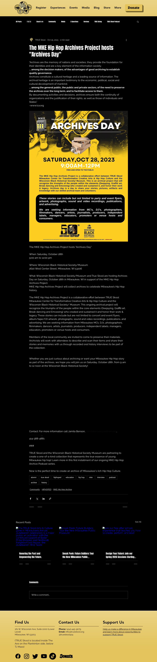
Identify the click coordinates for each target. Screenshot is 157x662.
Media (63, 22)
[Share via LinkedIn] (43, 498)
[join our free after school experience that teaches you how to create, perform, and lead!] (122, 537)
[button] (138, 22)
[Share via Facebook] (30, 498)
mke (91, 477)
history (44, 483)
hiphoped (57, 477)
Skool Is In (39, 22)
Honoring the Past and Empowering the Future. (30, 555)
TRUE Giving (98, 22)
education (70, 477)
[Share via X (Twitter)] (37, 498)
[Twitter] (35, 656)
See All (138, 522)
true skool (45, 477)
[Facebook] (18, 656)
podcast (112, 477)
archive (34, 483)
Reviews (86, 22)
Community (52, 22)
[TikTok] (52, 656)
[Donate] (133, 7)
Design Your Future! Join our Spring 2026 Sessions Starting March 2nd (120, 555)
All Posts (19, 22)
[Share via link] (50, 498)
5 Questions (74, 22)
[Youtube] (44, 656)
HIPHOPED (46, 489)
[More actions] (126, 39)
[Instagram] (26, 656)
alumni (33, 477)
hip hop (81, 477)
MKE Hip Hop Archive (62, 489)
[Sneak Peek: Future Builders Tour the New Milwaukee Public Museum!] (78, 537)
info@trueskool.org (75, 632)
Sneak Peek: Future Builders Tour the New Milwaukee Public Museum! (78, 555)
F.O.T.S (29, 22)
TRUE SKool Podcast (113, 22)
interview (100, 477)
